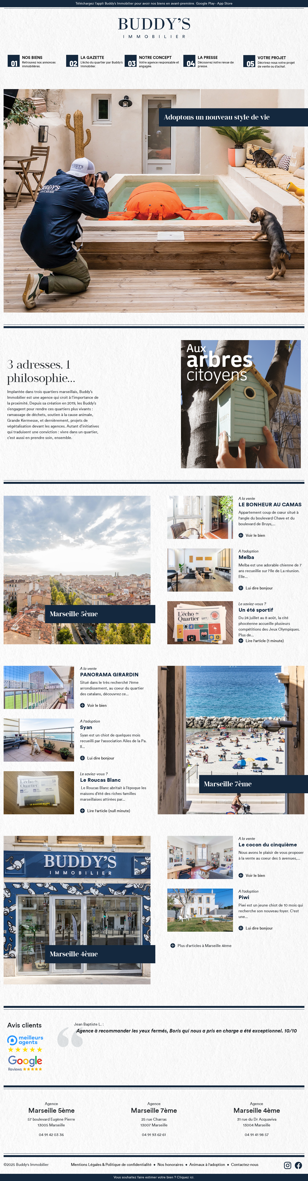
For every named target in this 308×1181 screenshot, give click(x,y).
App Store (224, 3)
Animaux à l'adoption (207, 1165)
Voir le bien (251, 535)
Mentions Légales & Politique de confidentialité (111, 1165)
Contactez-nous (244, 1165)
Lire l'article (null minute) (105, 810)
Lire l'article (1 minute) (261, 640)
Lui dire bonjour (255, 588)
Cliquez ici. (185, 1177)
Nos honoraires (170, 1165)
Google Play (205, 3)
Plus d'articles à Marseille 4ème (201, 945)
